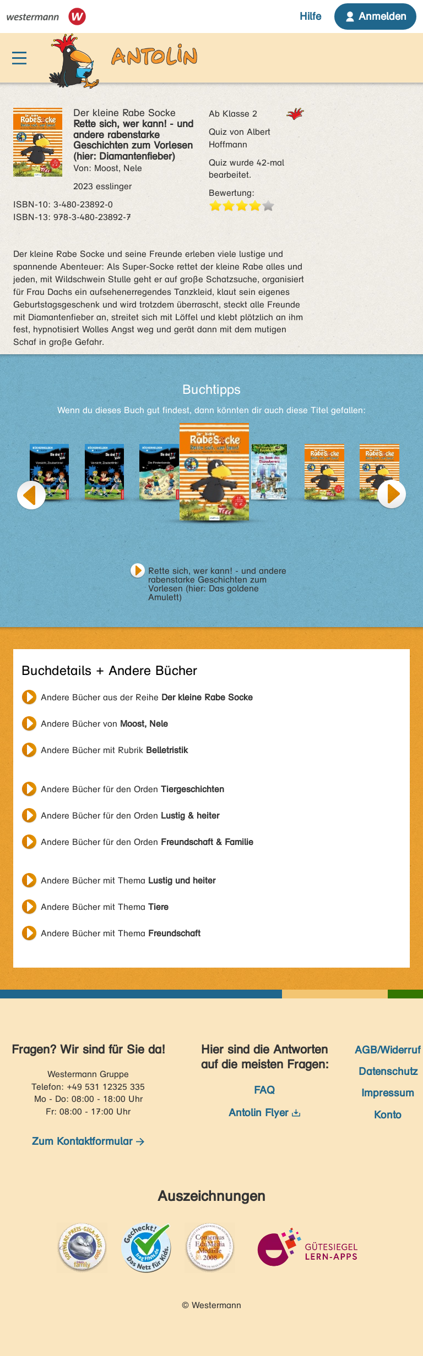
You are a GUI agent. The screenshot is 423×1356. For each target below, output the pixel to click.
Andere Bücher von (104, 723)
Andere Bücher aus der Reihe (147, 697)
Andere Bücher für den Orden (132, 789)
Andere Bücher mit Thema (128, 880)
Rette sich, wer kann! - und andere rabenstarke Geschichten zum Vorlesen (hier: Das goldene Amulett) (217, 572)
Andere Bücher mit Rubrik (114, 750)
